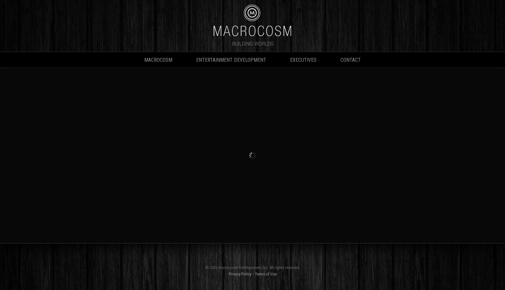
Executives (303, 60)
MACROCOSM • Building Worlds (253, 26)
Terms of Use (266, 274)
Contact (350, 60)
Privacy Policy (240, 274)
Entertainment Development (231, 60)
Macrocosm (158, 60)
